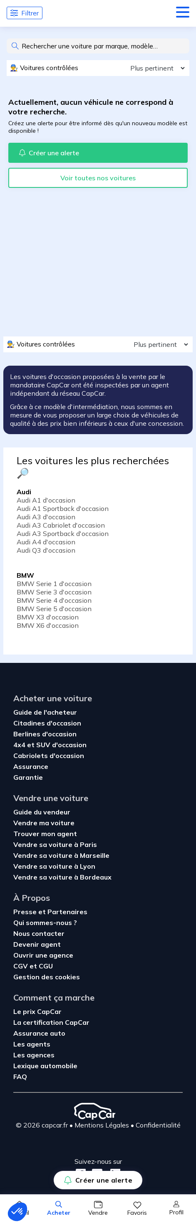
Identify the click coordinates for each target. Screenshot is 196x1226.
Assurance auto (39, 1033)
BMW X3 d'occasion (48, 617)
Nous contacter (39, 933)
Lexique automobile (45, 1066)
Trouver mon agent (45, 833)
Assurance (30, 766)
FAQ (20, 1076)
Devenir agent (37, 944)
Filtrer (24, 13)
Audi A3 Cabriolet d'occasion (61, 525)
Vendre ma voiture (43, 823)
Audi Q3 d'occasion (46, 550)
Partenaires (67, 911)
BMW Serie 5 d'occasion (54, 608)
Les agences (34, 1055)
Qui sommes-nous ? (45, 922)
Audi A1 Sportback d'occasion (63, 508)
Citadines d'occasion (47, 723)
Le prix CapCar (37, 1011)
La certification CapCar (51, 1022)
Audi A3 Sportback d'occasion (63, 533)
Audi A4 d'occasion (46, 542)
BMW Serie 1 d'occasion (54, 583)
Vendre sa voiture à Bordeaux (62, 877)
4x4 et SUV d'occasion (50, 745)
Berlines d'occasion (45, 734)
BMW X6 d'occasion (48, 625)
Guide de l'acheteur (45, 712)
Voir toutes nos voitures (98, 178)
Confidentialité (158, 1125)
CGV (21, 966)
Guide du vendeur (41, 812)
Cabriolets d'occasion (48, 755)
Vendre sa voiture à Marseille (61, 855)
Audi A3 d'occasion (46, 517)
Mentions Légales (101, 1125)
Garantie (28, 777)
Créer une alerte (98, 1180)
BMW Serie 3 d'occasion (54, 592)
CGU (46, 966)
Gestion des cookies (46, 977)
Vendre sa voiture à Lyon (54, 866)
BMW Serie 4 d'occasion (54, 600)
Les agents (31, 1044)
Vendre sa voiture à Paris (55, 844)
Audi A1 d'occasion (46, 500)
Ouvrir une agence (43, 955)
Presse (25, 911)
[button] (17, 1212)
